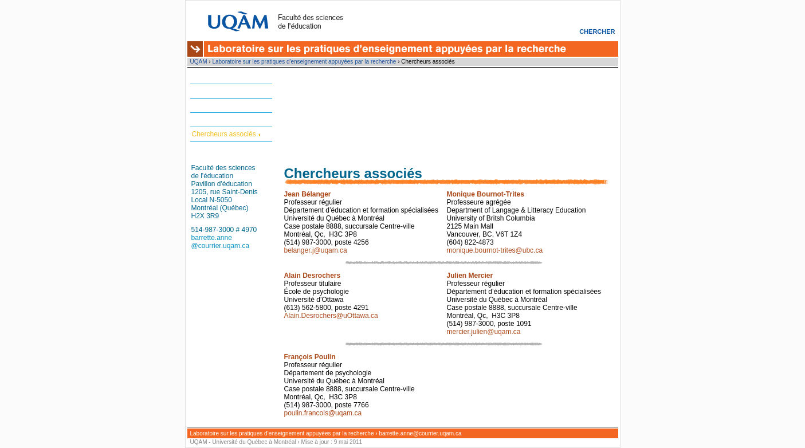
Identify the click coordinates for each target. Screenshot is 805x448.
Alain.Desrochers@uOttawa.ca (331, 316)
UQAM (198, 61)
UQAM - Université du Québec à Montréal (243, 442)
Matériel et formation (223, 91)
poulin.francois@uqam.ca (323, 413)
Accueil (203, 77)
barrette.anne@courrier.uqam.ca (420, 433)
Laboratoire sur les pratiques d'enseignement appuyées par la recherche (304, 61)
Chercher (597, 31)
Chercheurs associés (224, 134)
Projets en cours (217, 105)
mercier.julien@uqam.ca (484, 332)
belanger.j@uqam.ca (315, 250)
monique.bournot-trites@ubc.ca (495, 250)
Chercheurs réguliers (224, 120)
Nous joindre (211, 148)
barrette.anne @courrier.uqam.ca (220, 242)
